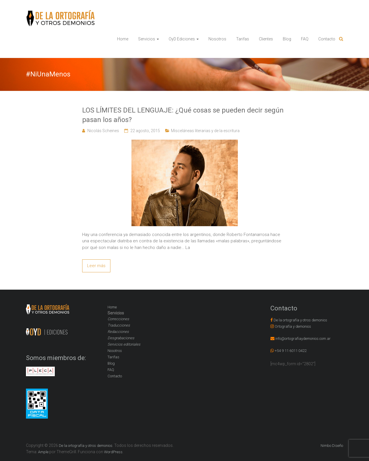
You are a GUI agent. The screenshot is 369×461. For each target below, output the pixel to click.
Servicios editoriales (124, 344)
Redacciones (118, 331)
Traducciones (119, 325)
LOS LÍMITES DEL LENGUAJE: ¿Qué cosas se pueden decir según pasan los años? (183, 115)
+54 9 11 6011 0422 (290, 350)
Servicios (146, 39)
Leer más (96, 265)
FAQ (304, 39)
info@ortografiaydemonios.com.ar (303, 338)
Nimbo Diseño (332, 445)
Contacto (326, 39)
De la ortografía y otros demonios (300, 320)
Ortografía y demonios (293, 326)
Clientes (266, 39)
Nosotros (217, 39)
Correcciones (118, 319)
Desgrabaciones (121, 338)
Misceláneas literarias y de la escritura (205, 130)
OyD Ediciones (182, 39)
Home (122, 39)
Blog (287, 39)
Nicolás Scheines (103, 130)
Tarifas (242, 39)
